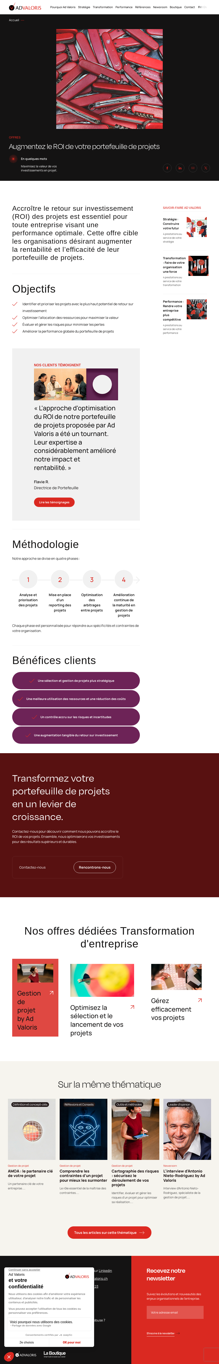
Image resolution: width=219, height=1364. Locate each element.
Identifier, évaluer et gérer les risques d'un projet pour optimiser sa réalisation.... (134, 1197)
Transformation (103, 7)
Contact (189, 7)
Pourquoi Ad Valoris (62, 7)
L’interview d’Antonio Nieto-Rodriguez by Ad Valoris (184, 1175)
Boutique (176, 7)
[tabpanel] (32, 1151)
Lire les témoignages (54, 502)
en (205, 7)
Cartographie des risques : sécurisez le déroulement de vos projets (135, 1177)
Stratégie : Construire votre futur (171, 223)
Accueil (14, 20)
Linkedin (105, 1270)
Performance (124, 7)
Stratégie (84, 7)
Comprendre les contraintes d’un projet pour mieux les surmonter (83, 1175)
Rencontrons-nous (95, 867)
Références (143, 7)
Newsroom (160, 7)
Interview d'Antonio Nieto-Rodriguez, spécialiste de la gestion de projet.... (181, 1192)
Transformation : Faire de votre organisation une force (174, 265)
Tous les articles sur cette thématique (105, 1232)
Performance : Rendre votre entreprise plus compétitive (173, 310)
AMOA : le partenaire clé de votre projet (30, 1173)
